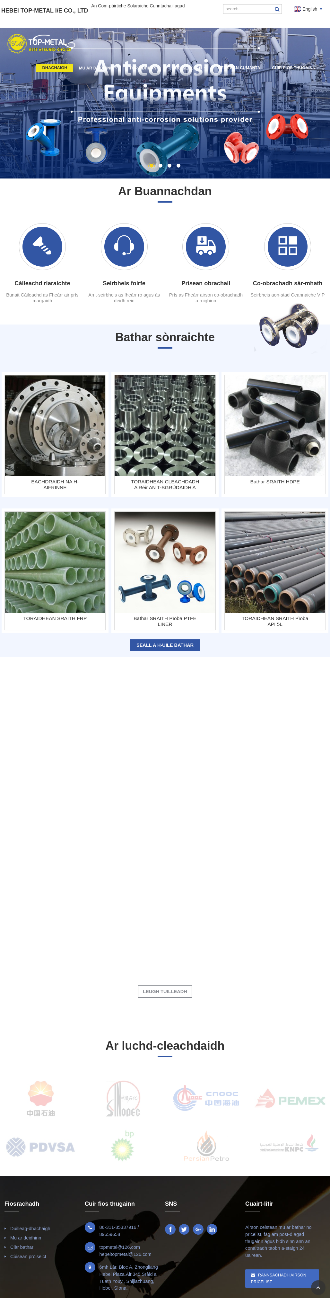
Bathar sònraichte (165, 337)
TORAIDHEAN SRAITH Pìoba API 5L (275, 621)
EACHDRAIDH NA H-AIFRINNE (55, 484)
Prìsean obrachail (205, 283)
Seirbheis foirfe (124, 283)
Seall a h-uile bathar (165, 645)
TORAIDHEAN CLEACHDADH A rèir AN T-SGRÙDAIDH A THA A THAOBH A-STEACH (165, 484)
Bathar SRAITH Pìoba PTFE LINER (165, 621)
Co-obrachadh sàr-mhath (288, 283)
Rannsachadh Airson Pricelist (278, 1278)
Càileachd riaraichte (42, 283)
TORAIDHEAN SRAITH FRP (55, 618)
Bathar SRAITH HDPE (275, 481)
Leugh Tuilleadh (165, 991)
